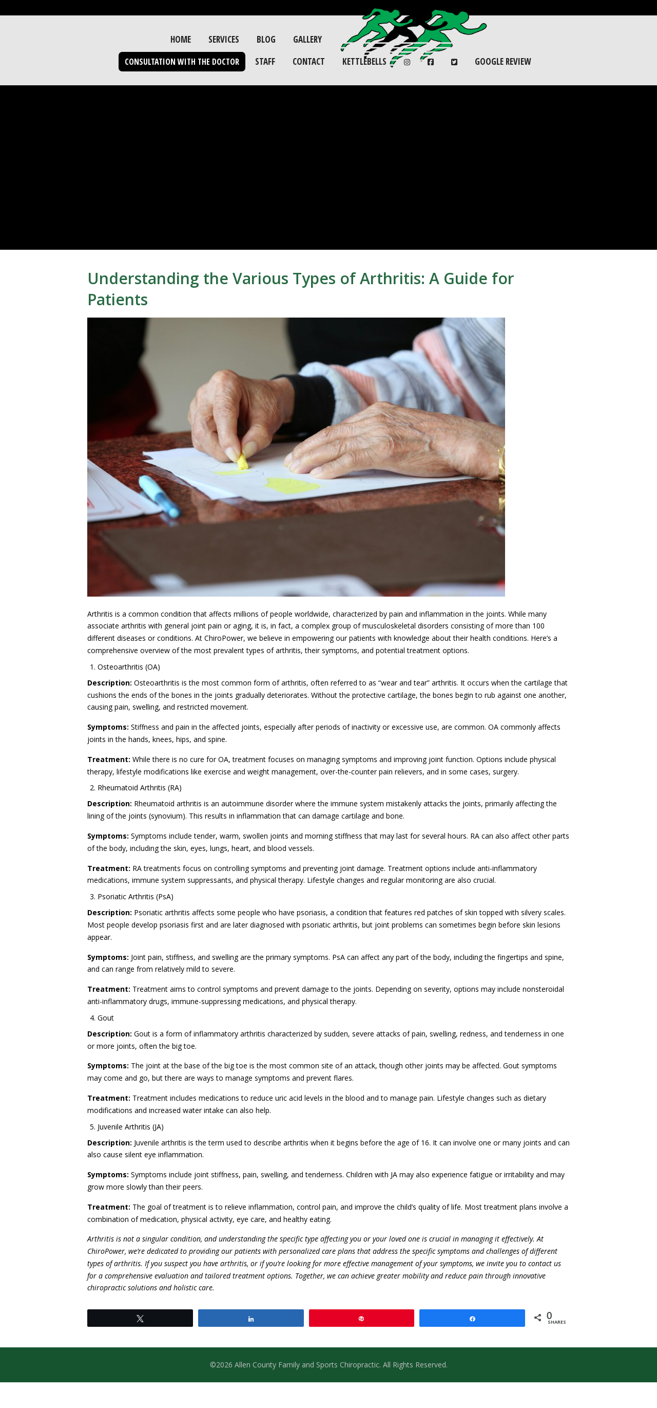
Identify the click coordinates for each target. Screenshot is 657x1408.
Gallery (307, 39)
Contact (309, 61)
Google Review (503, 61)
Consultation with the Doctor (182, 61)
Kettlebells (364, 61)
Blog (266, 39)
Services (223, 39)
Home (180, 39)
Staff (265, 61)
